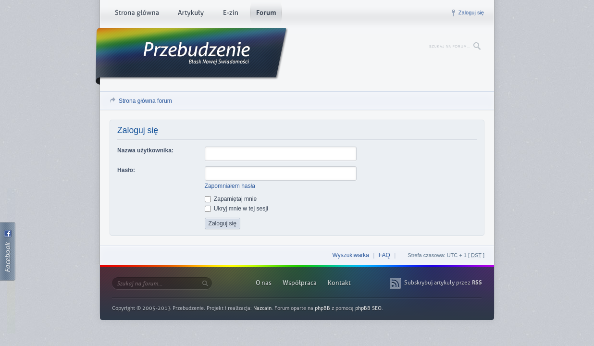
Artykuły (190, 14)
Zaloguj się (471, 12)
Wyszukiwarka (350, 255)
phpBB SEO (368, 308)
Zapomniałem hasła (230, 186)
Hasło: (126, 170)
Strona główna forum (145, 101)
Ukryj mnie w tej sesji (236, 208)
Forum (266, 14)
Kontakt (339, 282)
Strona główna (136, 14)
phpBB (322, 308)
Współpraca (300, 282)
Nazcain (262, 308)
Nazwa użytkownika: (145, 150)
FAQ (384, 255)
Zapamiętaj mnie (231, 199)
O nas (264, 282)
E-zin (230, 14)
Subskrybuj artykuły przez (443, 282)
